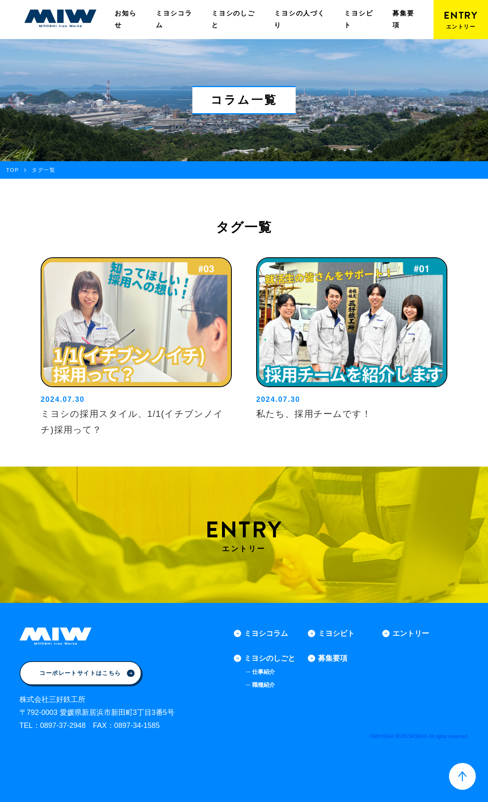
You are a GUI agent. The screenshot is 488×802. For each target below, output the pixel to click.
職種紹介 (263, 684)
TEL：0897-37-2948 (53, 725)
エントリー (410, 633)
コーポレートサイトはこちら (86, 673)
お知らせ (125, 19)
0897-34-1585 (137, 725)
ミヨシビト (358, 19)
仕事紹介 (263, 671)
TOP (12, 170)
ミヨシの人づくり (299, 19)
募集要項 (403, 19)
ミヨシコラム (174, 19)
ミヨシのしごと (233, 19)
